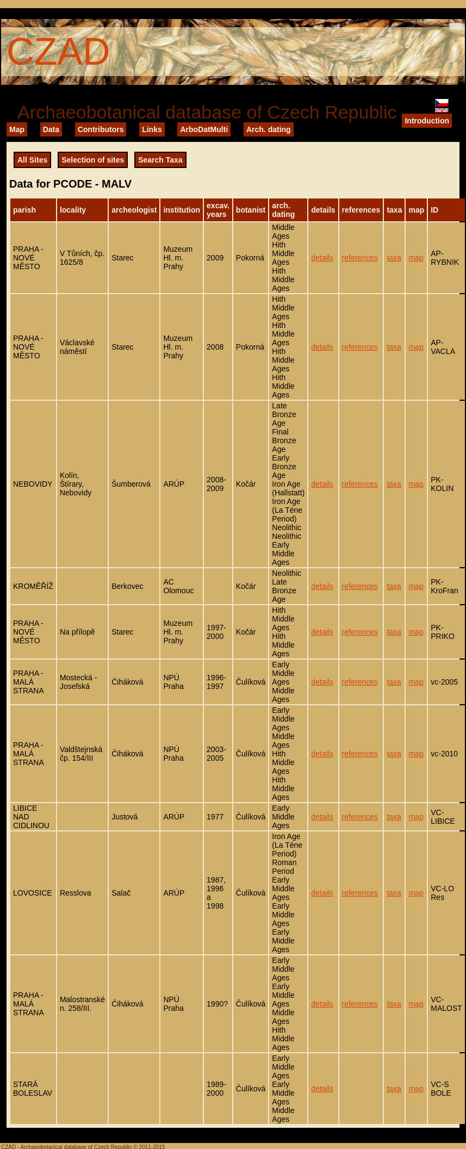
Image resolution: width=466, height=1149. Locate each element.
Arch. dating (268, 129)
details (322, 257)
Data (51, 129)
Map (16, 129)
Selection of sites (92, 160)
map (415, 257)
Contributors (101, 129)
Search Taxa (160, 160)
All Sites (32, 160)
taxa (394, 257)
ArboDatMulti (204, 129)
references (360, 257)
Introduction (427, 120)
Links (152, 129)
